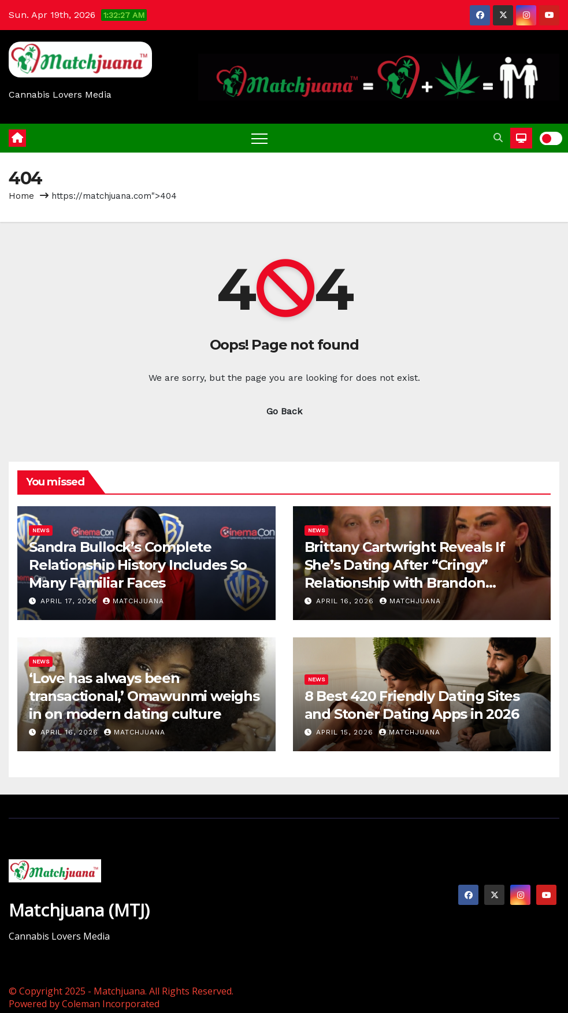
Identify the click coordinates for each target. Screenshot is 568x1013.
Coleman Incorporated (110, 1003)
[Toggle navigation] (259, 138)
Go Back (284, 411)
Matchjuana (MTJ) (79, 910)
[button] (498, 137)
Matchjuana (133, 601)
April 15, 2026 (346, 732)
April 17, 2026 (70, 601)
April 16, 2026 (346, 601)
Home (21, 196)
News (40, 530)
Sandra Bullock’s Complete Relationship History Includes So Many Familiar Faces (138, 565)
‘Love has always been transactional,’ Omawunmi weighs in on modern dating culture (144, 696)
